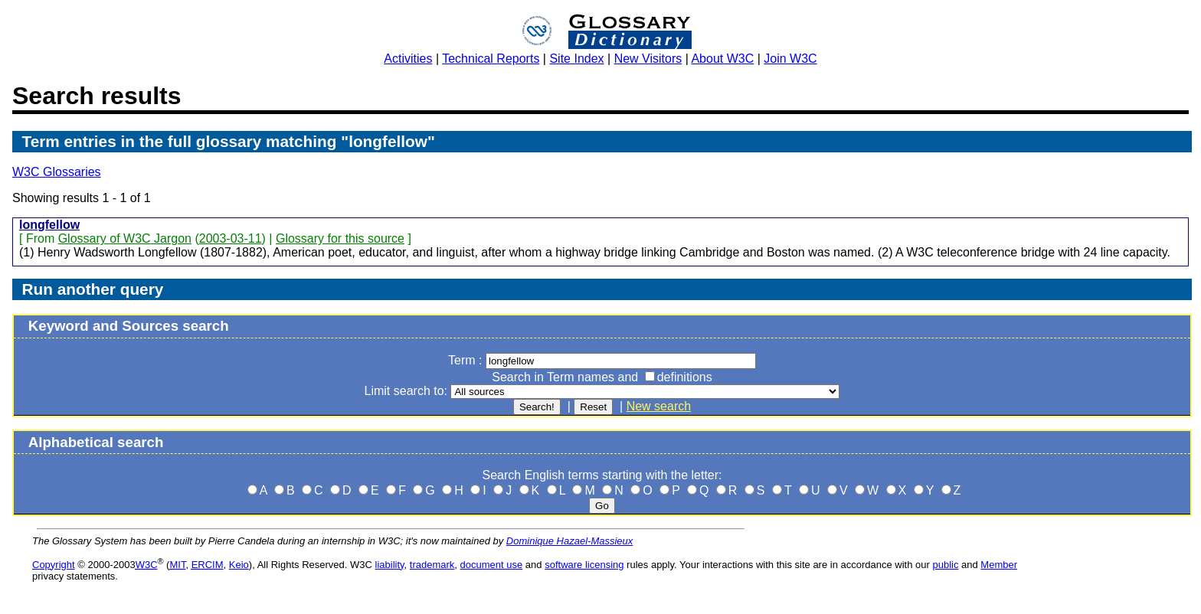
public (945, 564)
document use (491, 564)
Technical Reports (490, 58)
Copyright (53, 564)
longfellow (49, 224)
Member (998, 564)
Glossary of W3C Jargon (124, 238)
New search (659, 406)
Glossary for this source (340, 238)
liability (389, 564)
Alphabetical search (96, 442)
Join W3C (790, 58)
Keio (239, 564)
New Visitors (648, 58)
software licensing (584, 564)
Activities (408, 58)
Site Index (576, 58)
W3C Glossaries (56, 171)
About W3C (722, 58)
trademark (432, 564)
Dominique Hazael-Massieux (569, 541)
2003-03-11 (230, 238)
